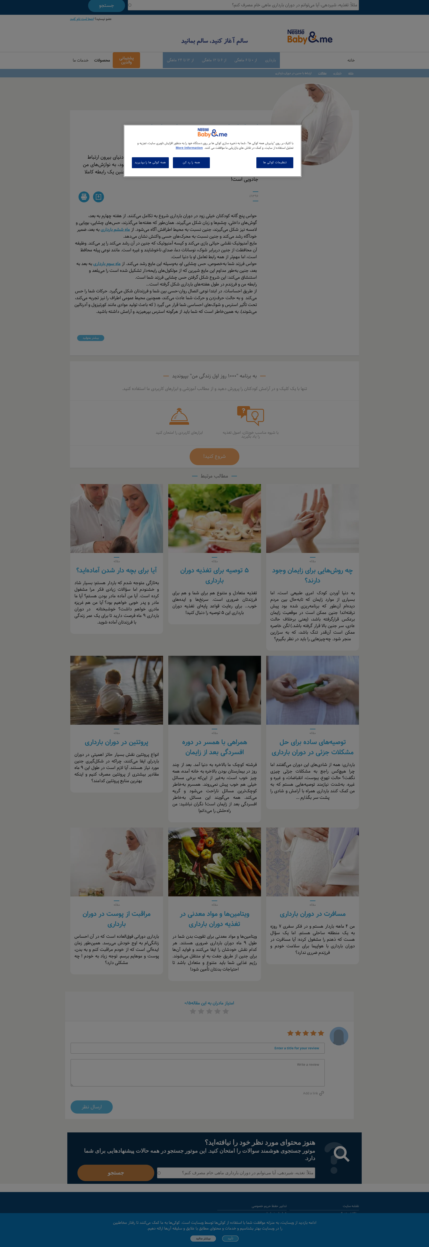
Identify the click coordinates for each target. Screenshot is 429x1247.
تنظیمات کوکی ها (275, 162)
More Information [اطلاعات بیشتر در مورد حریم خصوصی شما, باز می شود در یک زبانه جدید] (189, 147)
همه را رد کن (191, 162)
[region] (213, 151)
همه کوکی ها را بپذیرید (150, 162)
